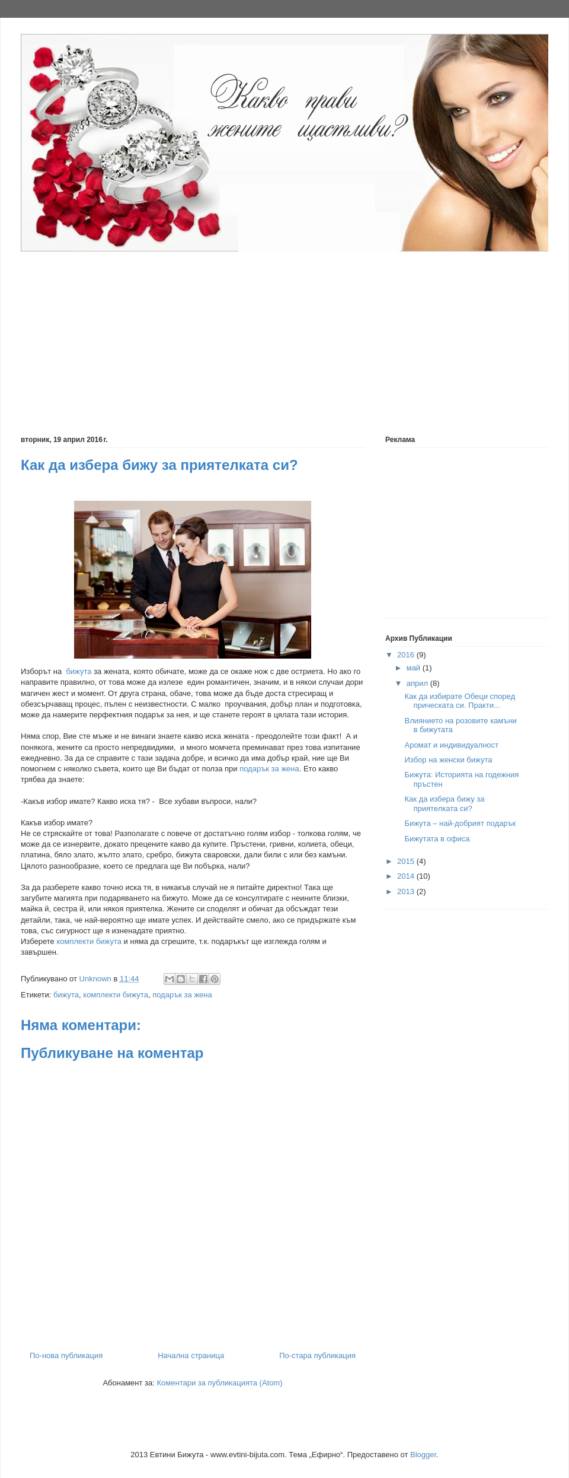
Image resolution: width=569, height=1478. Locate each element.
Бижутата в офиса (436, 838)
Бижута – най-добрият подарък (460, 823)
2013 (407, 891)
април (418, 683)
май (415, 667)
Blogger (423, 1454)
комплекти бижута (89, 941)
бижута (78, 671)
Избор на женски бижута (448, 759)
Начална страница (191, 1355)
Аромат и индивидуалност (451, 744)
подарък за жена (269, 768)
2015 (407, 861)
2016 (407, 654)
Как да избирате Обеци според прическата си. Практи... (459, 701)
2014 (407, 876)
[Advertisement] (229, 336)
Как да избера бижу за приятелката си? (444, 803)
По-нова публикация (66, 1355)
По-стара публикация (317, 1355)
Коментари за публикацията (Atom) (220, 1382)
